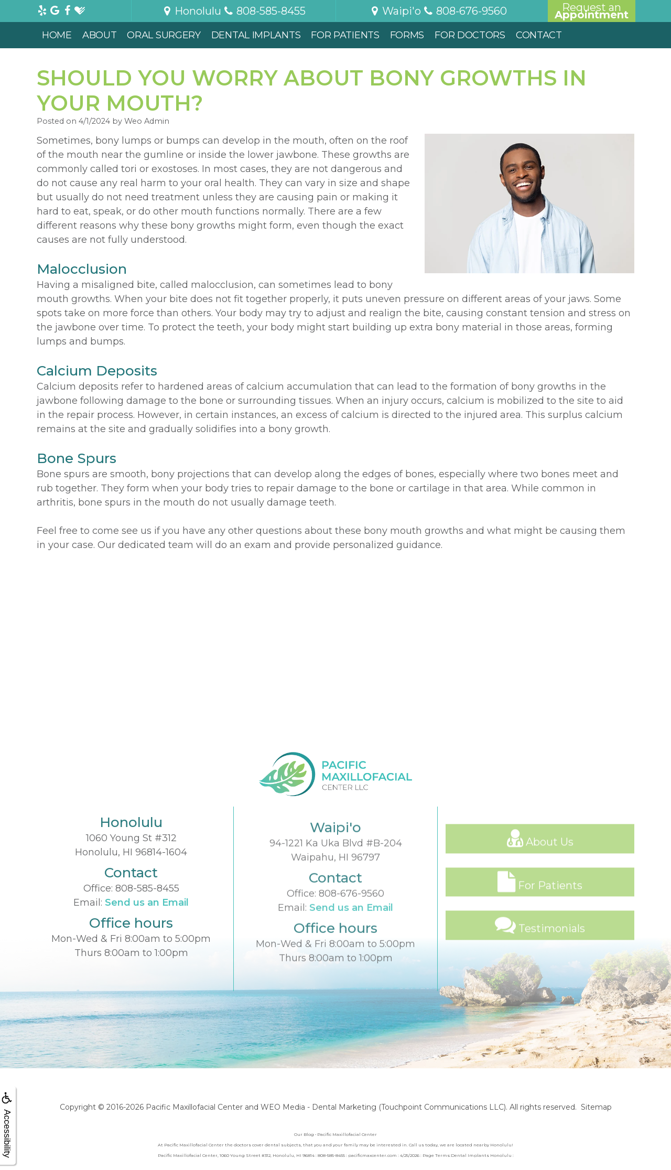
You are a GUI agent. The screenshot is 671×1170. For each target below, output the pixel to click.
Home (57, 35)
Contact (539, 35)
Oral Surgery (163, 35)
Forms (407, 35)
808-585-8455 (147, 930)
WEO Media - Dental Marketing (318, 1107)
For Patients (345, 35)
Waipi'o (395, 11)
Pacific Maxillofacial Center (194, 1107)
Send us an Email (147, 944)
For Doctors (470, 35)
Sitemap (596, 1107)
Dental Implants (256, 35)
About (99, 35)
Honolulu (191, 11)
